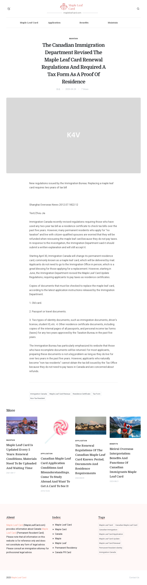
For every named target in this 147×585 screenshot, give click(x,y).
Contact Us (134, 577)
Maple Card (60, 529)
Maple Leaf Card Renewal (109, 543)
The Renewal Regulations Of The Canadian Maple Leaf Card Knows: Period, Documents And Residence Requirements (90, 459)
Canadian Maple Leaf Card (126, 525)
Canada (58, 534)
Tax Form (96, 394)
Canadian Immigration (108, 530)
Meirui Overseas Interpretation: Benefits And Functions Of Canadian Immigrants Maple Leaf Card (123, 462)
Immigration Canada (38, 394)
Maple (58, 538)
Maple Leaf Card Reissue (60, 394)
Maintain (73, 39)
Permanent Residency (66, 547)
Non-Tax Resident (37, 398)
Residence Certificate (81, 394)
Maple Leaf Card (14, 525)
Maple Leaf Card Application (111, 534)
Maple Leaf (60, 543)
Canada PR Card (63, 552)
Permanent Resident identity (110, 548)
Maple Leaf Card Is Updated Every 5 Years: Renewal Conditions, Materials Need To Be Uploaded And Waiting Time (21, 456)
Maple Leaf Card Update (109, 539)
